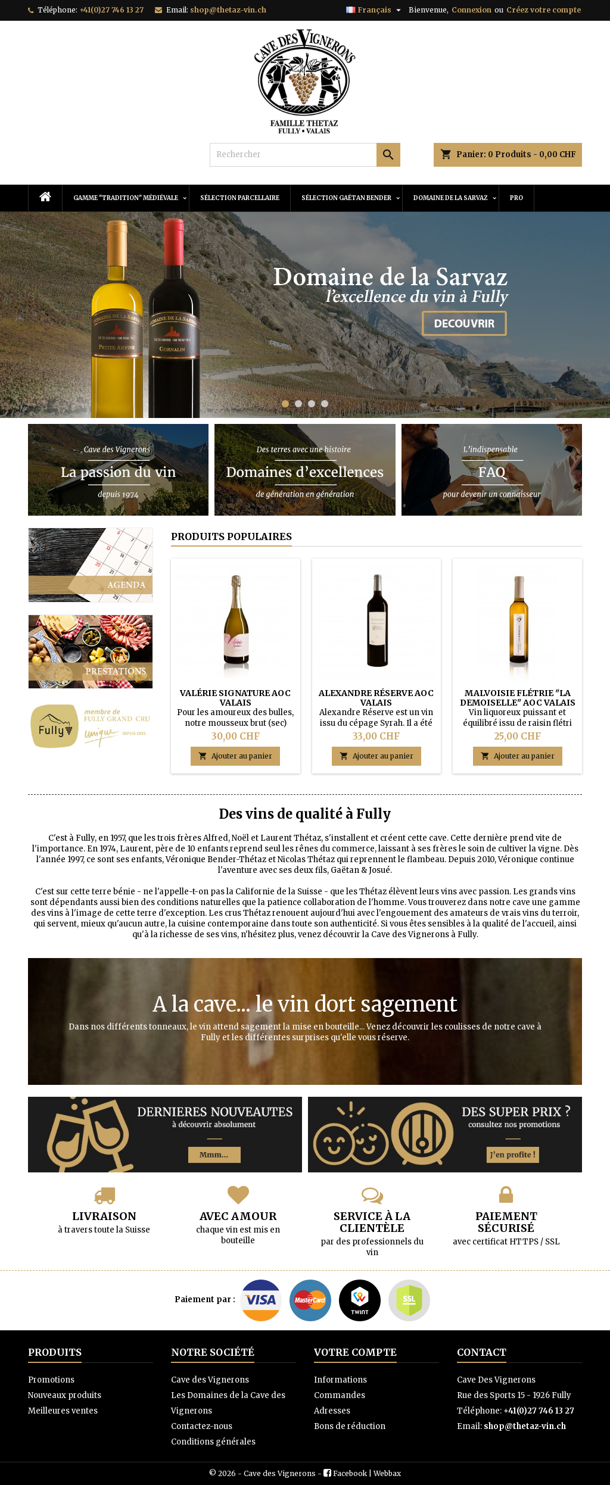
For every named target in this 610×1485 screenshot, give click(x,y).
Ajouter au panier (235, 755)
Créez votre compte (543, 9)
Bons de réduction (349, 1426)
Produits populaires (231, 536)
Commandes (339, 1395)
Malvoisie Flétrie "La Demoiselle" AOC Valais (517, 698)
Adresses (332, 1411)
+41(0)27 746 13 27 (111, 9)
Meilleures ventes (63, 1411)
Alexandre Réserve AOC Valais (376, 698)
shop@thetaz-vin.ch (228, 9)
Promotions (51, 1380)
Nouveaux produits (64, 1395)
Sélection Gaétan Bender (346, 198)
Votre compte (355, 1352)
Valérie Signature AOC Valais (235, 698)
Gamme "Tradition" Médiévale (125, 198)
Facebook (350, 1473)
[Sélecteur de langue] (375, 10)
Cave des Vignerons (210, 1380)
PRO (516, 198)
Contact (481, 1352)
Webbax (387, 1473)
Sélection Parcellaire (239, 198)
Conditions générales (213, 1442)
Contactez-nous (201, 1426)
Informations (340, 1380)
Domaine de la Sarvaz (450, 198)
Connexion (471, 9)
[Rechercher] (305, 155)
